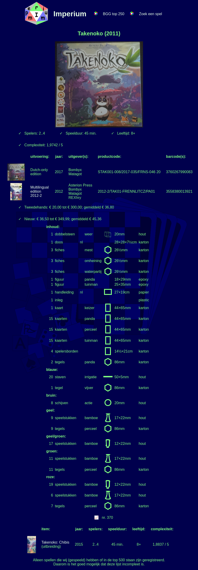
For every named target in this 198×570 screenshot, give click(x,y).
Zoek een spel (150, 14)
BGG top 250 (113, 14)
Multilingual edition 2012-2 (39, 191)
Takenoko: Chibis (55, 542)
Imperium (69, 14)
